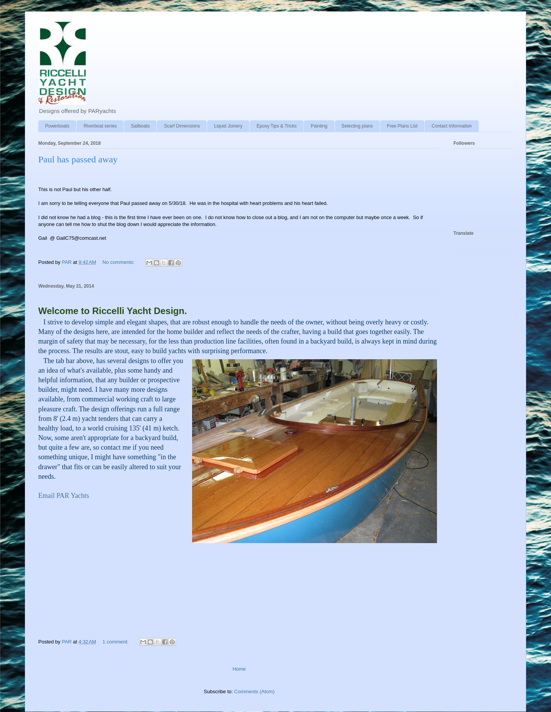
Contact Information (452, 126)
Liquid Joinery (228, 126)
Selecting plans (357, 126)
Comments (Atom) (254, 691)
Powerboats (57, 126)
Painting (319, 126)
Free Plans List (402, 126)
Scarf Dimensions (182, 126)
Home (239, 669)
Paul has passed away (77, 159)
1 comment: (116, 642)
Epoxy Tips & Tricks (277, 126)
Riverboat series (100, 126)
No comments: (119, 262)
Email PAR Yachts (63, 495)
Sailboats (140, 126)
